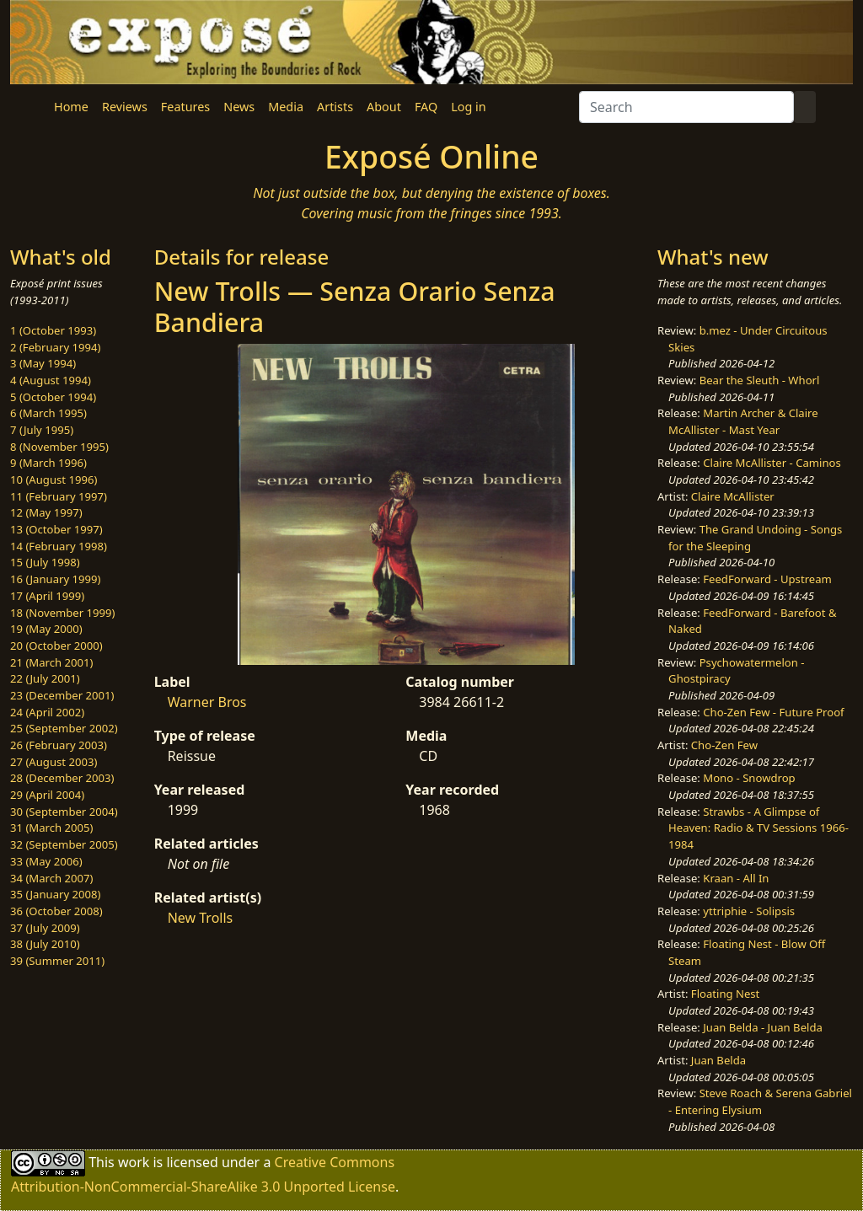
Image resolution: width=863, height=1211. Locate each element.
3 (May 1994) (43, 363)
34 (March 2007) (51, 878)
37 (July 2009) (45, 927)
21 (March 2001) (51, 662)
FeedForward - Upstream (767, 579)
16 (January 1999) (55, 579)
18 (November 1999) (62, 612)
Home (71, 107)
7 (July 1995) (41, 429)
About (384, 107)
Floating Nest (725, 993)
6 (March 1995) (48, 413)
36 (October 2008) (56, 911)
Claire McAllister (733, 496)
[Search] (686, 107)
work (133, 1161)
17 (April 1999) (47, 595)
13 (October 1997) (56, 529)
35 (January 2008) (55, 894)
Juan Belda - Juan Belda (763, 1027)
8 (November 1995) (59, 446)
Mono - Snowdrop (749, 777)
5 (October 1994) (53, 397)
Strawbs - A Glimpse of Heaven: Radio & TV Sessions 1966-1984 (758, 828)
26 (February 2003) (58, 745)
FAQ (426, 107)
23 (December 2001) (62, 695)
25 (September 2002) (64, 728)
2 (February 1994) (55, 347)
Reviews (124, 107)
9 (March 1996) (48, 462)
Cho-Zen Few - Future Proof (773, 712)
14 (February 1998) (58, 546)
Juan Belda (718, 1060)
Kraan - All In (736, 878)
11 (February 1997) (58, 496)
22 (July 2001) (45, 678)
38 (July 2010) (45, 943)
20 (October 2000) (56, 645)
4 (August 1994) (50, 380)
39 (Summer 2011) (57, 960)
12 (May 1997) (46, 512)
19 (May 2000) (46, 628)
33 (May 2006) (46, 861)
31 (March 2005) (51, 827)
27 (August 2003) (53, 761)
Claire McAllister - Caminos (772, 462)
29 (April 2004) (47, 794)
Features (185, 107)
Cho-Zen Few (724, 745)
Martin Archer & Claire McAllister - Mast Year (743, 421)
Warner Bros (207, 702)
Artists (335, 107)
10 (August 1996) (53, 479)
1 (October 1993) (53, 330)
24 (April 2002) (47, 712)
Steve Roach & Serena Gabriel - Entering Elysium (760, 1101)
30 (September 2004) (64, 811)
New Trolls (200, 917)
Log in (468, 107)
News (239, 107)
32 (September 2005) (64, 844)
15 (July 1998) (45, 562)
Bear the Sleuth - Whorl (760, 380)
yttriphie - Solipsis (749, 911)
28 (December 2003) (62, 777)
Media (285, 107)
